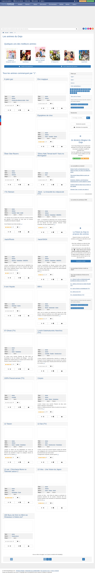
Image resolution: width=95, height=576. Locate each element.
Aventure (14, 174)
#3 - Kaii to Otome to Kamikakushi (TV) (80, 288)
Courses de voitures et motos (18, 100)
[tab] (80, 76)
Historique (14, 305)
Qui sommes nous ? (45, 570)
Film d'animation (53, 4)
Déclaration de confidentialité (32, 570)
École (18, 212)
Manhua (67, 4)
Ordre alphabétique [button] (76, 86)
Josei (13, 349)
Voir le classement (69, 66)
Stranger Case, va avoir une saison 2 (79, 189)
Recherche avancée (80, 124)
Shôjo (46, 442)
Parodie (52, 353)
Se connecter (76, 158)
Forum (75, 4)
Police (46, 136)
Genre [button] (73, 83)
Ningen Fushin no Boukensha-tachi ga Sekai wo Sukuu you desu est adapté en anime (80, 170)
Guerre (19, 305)
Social (54, 490)
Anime (13, 96)
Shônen (13, 98)
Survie (13, 444)
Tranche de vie (58, 353)
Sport (27, 100)
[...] (21, 224)
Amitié (21, 212)
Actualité (20, 4)
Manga (36, 4)
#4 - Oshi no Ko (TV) (75, 291)
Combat (17, 444)
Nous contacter (55, 570)
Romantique (59, 444)
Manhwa (61, 4)
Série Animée (43, 4)
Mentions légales (20, 570)
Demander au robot (80, 261)
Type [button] (72, 76)
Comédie (51, 136)
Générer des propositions (27, 66)
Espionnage (52, 307)
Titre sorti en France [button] (76, 96)
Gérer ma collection (19, 1)
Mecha (46, 307)
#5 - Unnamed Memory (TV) (77, 294)
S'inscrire (85, 158)
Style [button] (72, 79)
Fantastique (52, 214)
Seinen (46, 351)
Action (56, 307)
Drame (55, 136)
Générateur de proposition (82, 127)
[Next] (83, 559)
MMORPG (58, 214)
